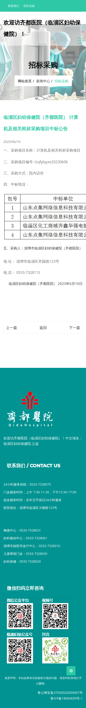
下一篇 (74, 327)
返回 (43, 327)
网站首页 (25, 81)
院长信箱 (29, 6)
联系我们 (13, 6)
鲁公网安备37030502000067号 (60, 692)
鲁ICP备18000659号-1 (66, 698)
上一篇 (11, 327)
